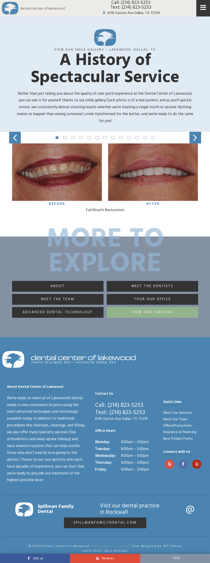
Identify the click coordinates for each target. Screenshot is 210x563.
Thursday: (103, 463)
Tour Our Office (152, 299)
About (58, 286)
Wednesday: (105, 456)
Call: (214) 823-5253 (130, 2)
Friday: (101, 469)
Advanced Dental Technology (58, 312)
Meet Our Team (175, 419)
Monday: (102, 442)
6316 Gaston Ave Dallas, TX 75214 (130, 13)
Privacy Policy (119, 546)
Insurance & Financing (179, 432)
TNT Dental (172, 546)
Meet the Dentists (152, 286)
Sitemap (97, 546)
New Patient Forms (178, 439)
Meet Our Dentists (177, 413)
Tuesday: (102, 449)
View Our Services (152, 312)
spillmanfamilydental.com (105, 522)
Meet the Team (57, 299)
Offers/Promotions (177, 426)
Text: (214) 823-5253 (130, 7)
